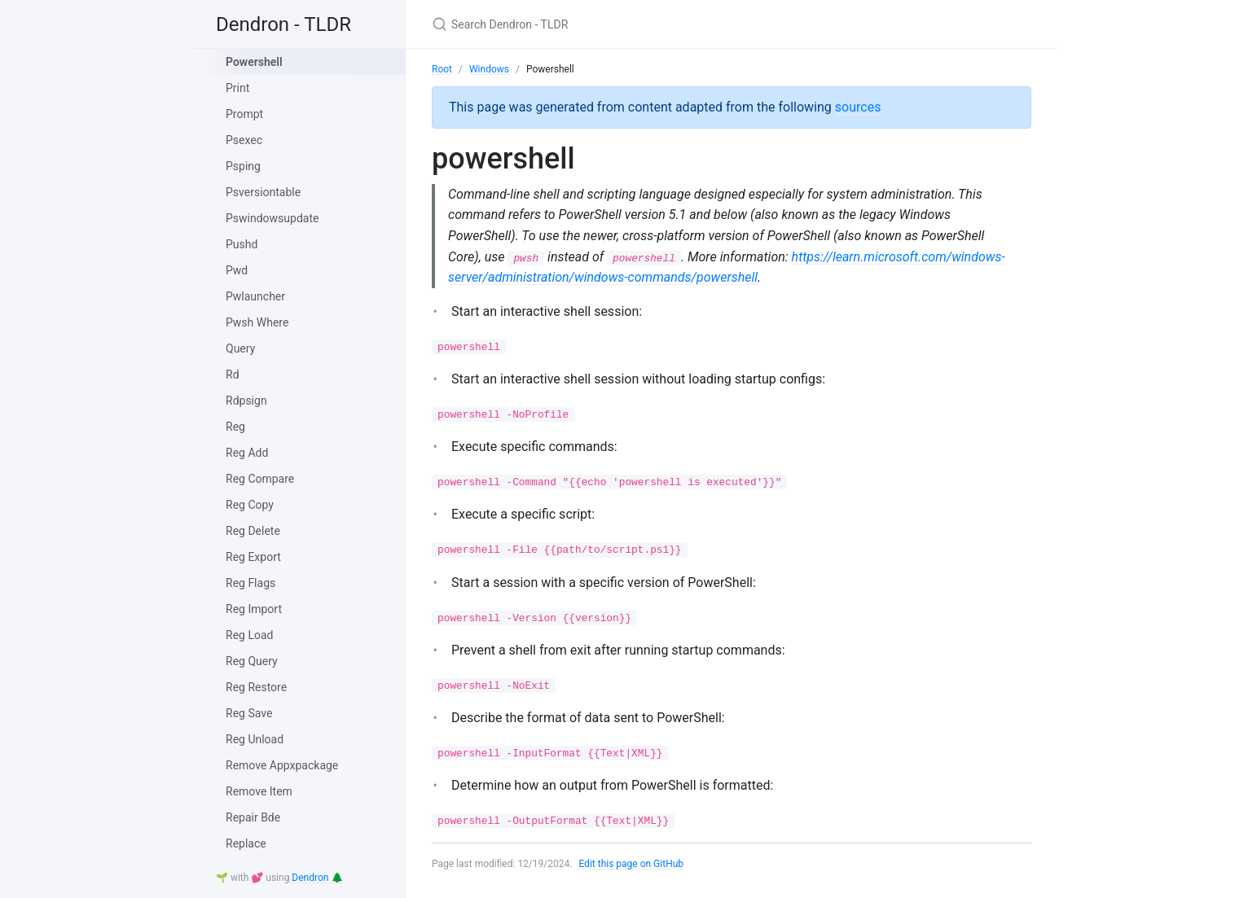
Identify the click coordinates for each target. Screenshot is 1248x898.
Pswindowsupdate (272, 218)
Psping (243, 166)
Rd (232, 374)
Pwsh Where (257, 322)
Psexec (244, 140)
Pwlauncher (255, 296)
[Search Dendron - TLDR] (624, 24)
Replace (246, 843)
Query (240, 348)
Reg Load (249, 635)
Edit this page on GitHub (630, 864)
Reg (235, 426)
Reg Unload (254, 739)
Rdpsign (246, 400)
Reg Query (252, 661)
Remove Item (259, 791)
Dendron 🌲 (317, 877)
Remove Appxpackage (282, 765)
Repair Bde (253, 817)
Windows (489, 69)
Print (237, 87)
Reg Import (254, 608)
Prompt (244, 113)
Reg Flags (250, 582)
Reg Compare (260, 478)
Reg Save (249, 713)
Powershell (254, 61)
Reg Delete (253, 530)
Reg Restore (256, 687)
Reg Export (253, 556)
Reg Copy (250, 504)
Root (442, 69)
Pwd (237, 270)
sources (858, 107)
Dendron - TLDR (283, 24)
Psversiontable (263, 192)
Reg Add (247, 452)
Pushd (241, 244)
